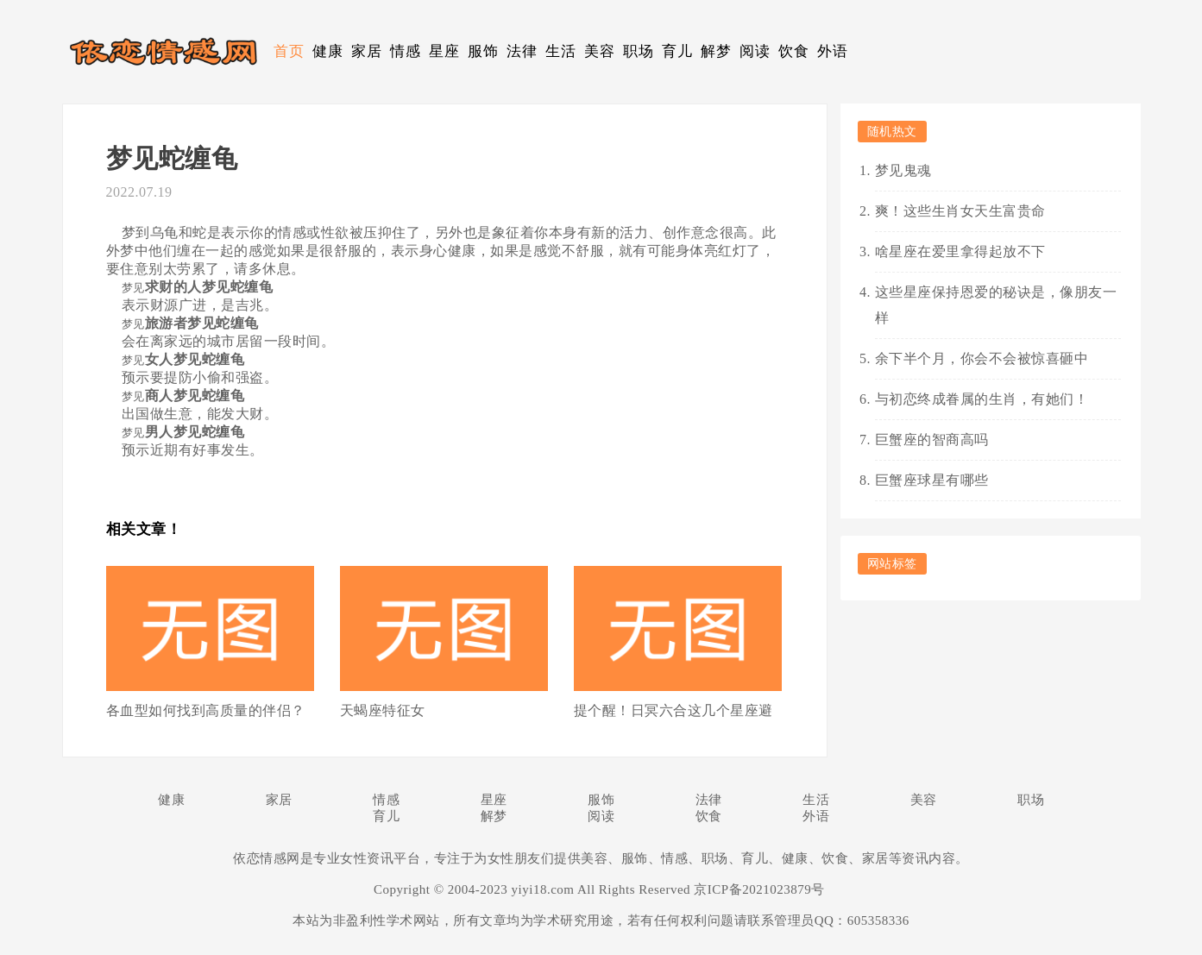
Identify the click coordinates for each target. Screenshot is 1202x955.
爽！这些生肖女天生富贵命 (960, 211)
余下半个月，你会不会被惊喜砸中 (982, 358)
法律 (522, 51)
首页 (289, 51)
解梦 (716, 51)
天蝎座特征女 (382, 710)
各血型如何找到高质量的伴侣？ (205, 710)
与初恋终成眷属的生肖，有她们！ (982, 399)
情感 (405, 51)
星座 (444, 51)
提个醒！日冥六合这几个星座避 (673, 710)
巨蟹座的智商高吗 (932, 439)
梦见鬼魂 (903, 170)
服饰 (483, 51)
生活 (560, 51)
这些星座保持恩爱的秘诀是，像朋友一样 (996, 305)
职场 (638, 51)
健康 (327, 51)
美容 (599, 51)
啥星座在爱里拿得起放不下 (960, 251)
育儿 (677, 51)
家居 (366, 51)
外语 (832, 51)
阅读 (754, 51)
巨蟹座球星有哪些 (932, 480)
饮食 (793, 51)
